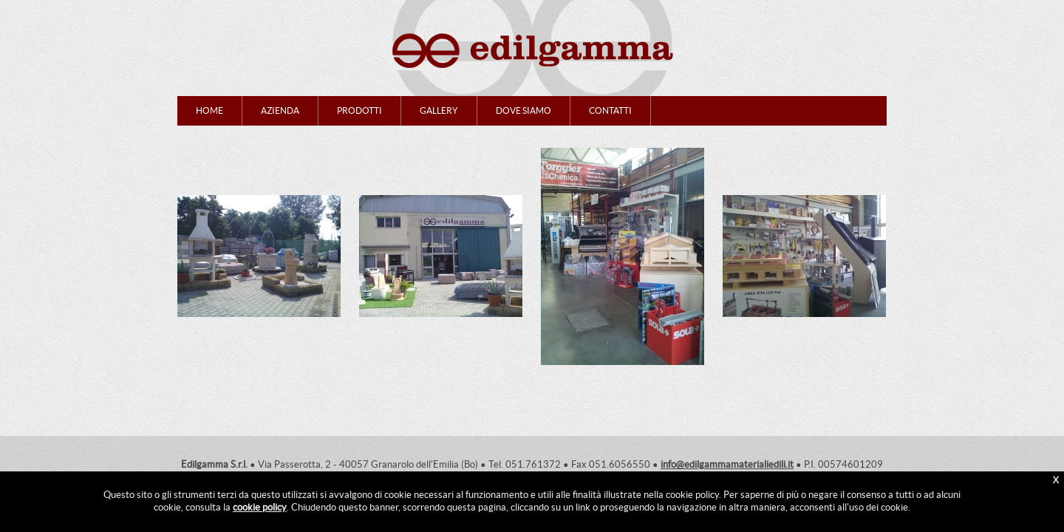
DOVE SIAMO (523, 110)
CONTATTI (610, 110)
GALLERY (439, 110)
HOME (209, 110)
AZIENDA (280, 110)
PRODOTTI (359, 110)
